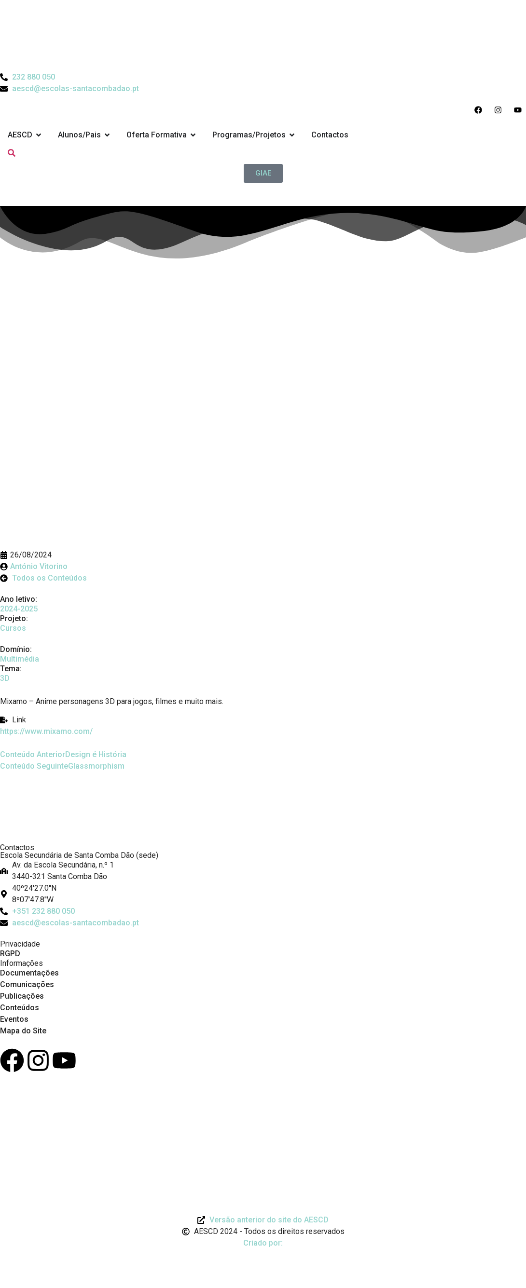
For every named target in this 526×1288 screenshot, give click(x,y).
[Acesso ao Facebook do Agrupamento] (480, 110)
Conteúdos (19, 1007)
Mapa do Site (23, 1030)
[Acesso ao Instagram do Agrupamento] (500, 110)
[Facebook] (12, 1060)
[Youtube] (64, 1060)
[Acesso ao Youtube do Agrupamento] (520, 110)
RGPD (10, 953)
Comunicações (27, 984)
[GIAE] (263, 173)
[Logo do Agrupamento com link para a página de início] (263, 36)
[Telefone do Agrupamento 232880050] (27, 77)
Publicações (22, 996)
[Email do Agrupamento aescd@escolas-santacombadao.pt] (69, 89)
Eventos (14, 1019)
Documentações (29, 972)
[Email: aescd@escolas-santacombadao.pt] (263, 923)
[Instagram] (38, 1060)
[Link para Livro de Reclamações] (263, 1102)
